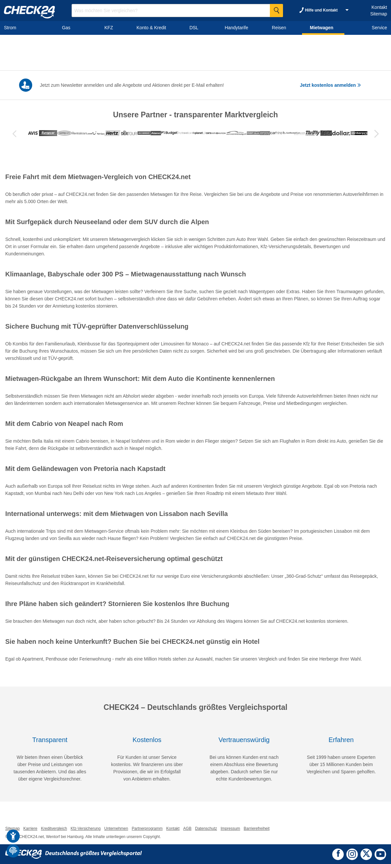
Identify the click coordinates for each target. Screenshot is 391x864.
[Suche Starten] (276, 10)
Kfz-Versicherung (85, 828)
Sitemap (378, 13)
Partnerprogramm (147, 828)
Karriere (30, 828)
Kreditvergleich (54, 828)
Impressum (230, 828)
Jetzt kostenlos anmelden (330, 85)
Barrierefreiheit (257, 828)
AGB (187, 828)
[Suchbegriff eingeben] (177, 10)
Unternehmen (116, 828)
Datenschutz (206, 828)
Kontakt (379, 7)
